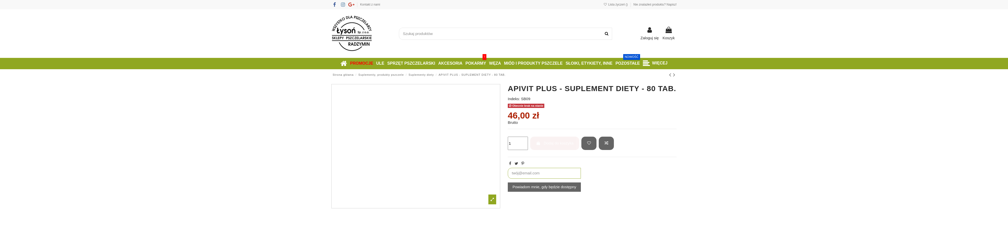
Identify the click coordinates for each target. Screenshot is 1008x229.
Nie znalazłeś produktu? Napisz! (655, 4)
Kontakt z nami (370, 4)
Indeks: (514, 99)
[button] (655, 63)
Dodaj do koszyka (555, 143)
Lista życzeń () (616, 4)
